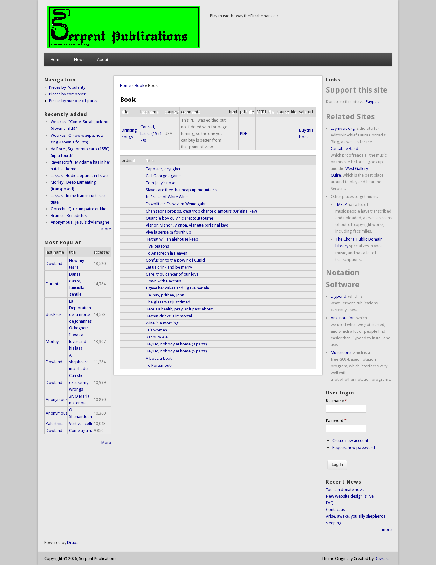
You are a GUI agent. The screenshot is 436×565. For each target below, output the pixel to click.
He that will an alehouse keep (172, 239)
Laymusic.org (343, 128)
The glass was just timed (168, 302)
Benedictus (77, 215)
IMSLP (341, 204)
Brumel (57, 215)
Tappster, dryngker (163, 168)
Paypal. (372, 101)
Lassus (57, 175)
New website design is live (350, 496)
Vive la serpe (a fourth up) (169, 232)
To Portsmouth (159, 365)
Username (336, 401)
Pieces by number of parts (73, 100)
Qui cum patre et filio (87, 208)
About (102, 59)
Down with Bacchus (163, 281)
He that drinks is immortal (169, 316)
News (79, 59)
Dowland (54, 263)
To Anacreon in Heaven (166, 253)
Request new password (353, 447)
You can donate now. (345, 489)
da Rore (58, 148)
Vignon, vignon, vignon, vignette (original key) (187, 225)
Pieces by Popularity (67, 87)
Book (139, 85)
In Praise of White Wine (167, 196)
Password (336, 420)
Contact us (335, 509)
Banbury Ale (157, 337)
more (106, 229)
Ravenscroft (61, 162)
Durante (53, 284)
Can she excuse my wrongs (78, 382)
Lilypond (338, 296)
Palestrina (55, 423)
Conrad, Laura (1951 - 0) (151, 133)
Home (56, 59)
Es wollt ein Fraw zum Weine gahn (176, 203)
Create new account (350, 440)
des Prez (53, 314)
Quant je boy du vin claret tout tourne (179, 218)
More (106, 442)
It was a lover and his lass (77, 341)
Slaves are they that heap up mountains (181, 189)
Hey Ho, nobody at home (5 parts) (176, 351)
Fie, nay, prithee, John (165, 295)
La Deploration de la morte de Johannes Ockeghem (80, 314)
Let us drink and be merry (169, 267)
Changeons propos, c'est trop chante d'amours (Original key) (201, 211)
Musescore (341, 352)
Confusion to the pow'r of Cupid (175, 260)
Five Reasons (157, 246)
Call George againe (163, 175)
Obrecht (58, 208)
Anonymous (61, 222)
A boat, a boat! (159, 358)
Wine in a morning (162, 323)
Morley (57, 182)
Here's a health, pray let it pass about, (180, 309)
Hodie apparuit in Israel (87, 175)
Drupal (73, 542)
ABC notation (343, 318)
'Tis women (156, 330)
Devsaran (383, 558)
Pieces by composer (67, 94)
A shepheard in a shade (79, 362)
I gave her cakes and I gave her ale (177, 288)
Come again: (80, 430)
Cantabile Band (344, 148)
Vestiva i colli (80, 423)
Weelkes (58, 121)
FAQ (330, 502)
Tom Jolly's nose (160, 182)
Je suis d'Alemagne (92, 222)
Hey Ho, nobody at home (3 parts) (176, 344)
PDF (243, 133)
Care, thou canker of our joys (172, 274)
